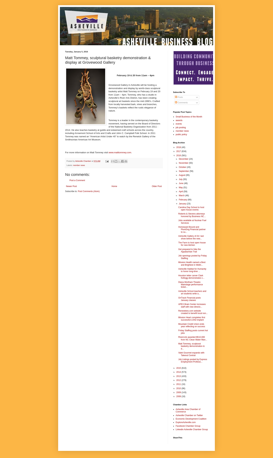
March (182, 195)
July (181, 179)
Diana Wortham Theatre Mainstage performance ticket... (190, 284)
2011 (179, 384)
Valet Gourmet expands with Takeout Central (191, 354)
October (183, 167)
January (183, 203)
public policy (181, 134)
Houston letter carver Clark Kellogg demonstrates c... (191, 276)
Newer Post (71, 186)
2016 (179, 155)
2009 (179, 392)
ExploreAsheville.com (186, 422)
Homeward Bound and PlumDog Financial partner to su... (192, 229)
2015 (179, 368)
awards (179, 120)
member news (79, 165)
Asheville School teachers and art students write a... (192, 292)
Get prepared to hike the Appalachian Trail (189, 250)
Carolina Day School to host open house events (191, 208)
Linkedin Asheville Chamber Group (192, 429)
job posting (181, 127)
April (181, 191)
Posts (179, 97)
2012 (179, 380)
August (182, 175)
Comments (181, 102)
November (184, 163)
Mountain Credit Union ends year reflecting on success (191, 325)
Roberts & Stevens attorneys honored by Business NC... (192, 215)
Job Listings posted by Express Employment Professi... (192, 360)
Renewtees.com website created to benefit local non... (193, 312)
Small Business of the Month (189, 117)
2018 (179, 147)
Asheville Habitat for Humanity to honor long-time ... (192, 270)
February (183, 199)
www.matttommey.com (120, 152)
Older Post (157, 186)
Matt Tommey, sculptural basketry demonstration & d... (191, 346)
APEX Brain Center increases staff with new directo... (192, 305)
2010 (179, 388)
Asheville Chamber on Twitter (189, 415)
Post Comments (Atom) (89, 191)
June (181, 183)
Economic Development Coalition (191, 419)
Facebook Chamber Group (188, 426)
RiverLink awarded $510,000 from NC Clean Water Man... (192, 338)
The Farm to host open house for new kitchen (192, 243)
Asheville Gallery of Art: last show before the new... (191, 237)
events (179, 124)
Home (114, 186)
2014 (179, 372)
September (184, 171)
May (181, 187)
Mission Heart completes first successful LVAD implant (191, 318)
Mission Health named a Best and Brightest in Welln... (191, 263)
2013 (179, 376)
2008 (179, 396)
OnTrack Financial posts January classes (189, 299)
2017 (179, 151)
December (184, 159)
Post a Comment (77, 180)
